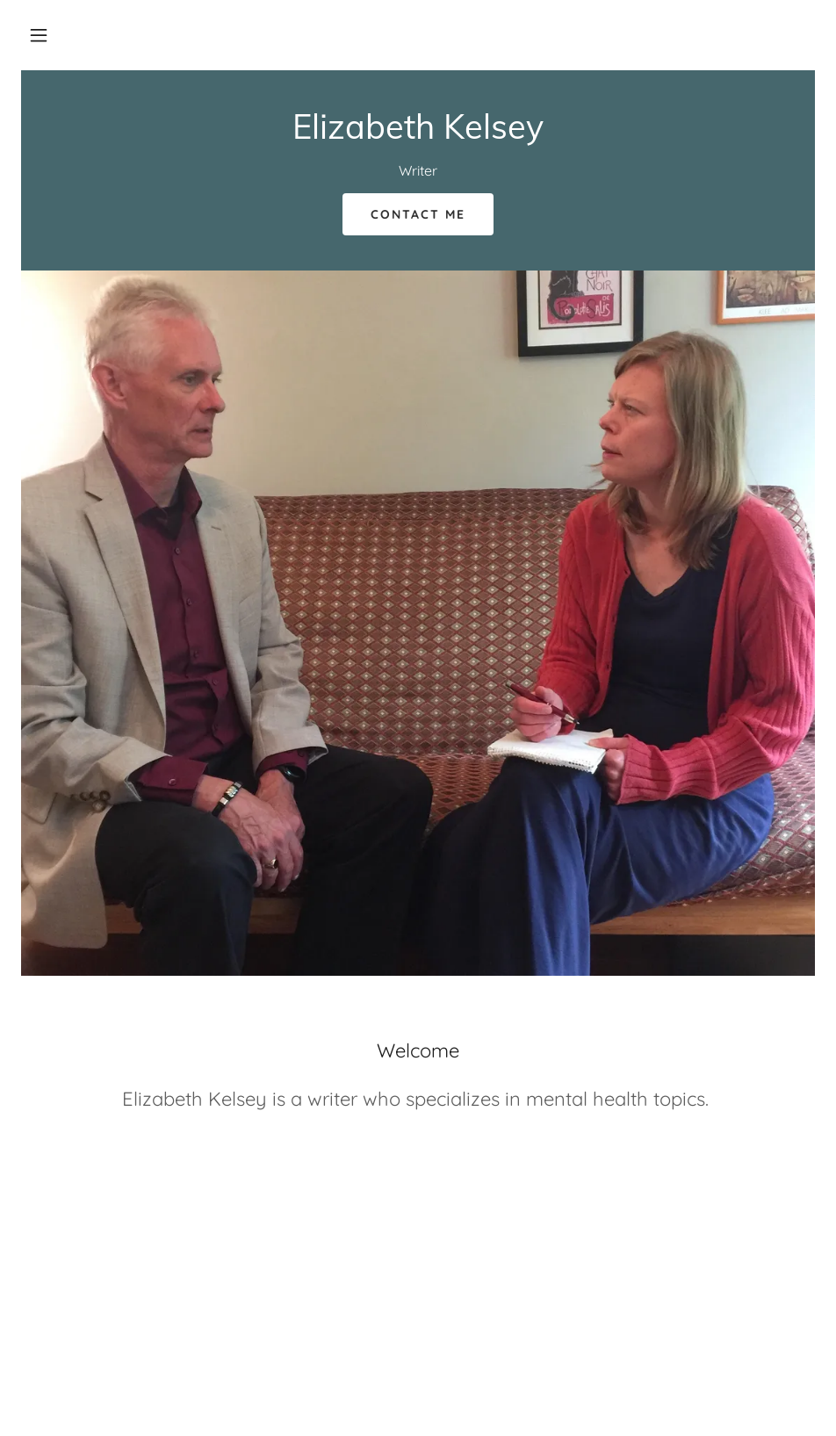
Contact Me (418, 214)
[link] (418, 133)
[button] (38, 35)
